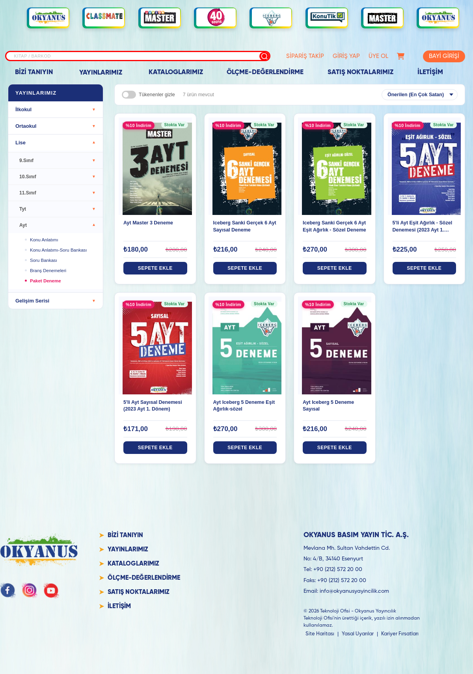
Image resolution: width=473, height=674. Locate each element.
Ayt (57, 225)
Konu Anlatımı (44, 239)
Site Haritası (319, 634)
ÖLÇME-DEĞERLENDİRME (265, 72)
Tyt (57, 209)
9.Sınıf (57, 160)
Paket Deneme (45, 280)
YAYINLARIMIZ (100, 72)
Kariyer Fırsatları (400, 634)
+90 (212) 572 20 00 (337, 569)
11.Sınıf (57, 193)
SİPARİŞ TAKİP (292, 56)
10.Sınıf (57, 176)
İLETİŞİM (430, 72)
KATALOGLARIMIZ (176, 72)
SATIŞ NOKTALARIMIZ (360, 72)
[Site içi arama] (129, 56)
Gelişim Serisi (55, 301)
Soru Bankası (43, 260)
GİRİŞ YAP (332, 56)
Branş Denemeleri (48, 270)
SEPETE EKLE (155, 268)
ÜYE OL (365, 56)
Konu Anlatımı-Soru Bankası (58, 250)
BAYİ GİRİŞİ (440, 56)
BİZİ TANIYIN (34, 72)
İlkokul (55, 109)
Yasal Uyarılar (358, 634)
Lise (55, 143)
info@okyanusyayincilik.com (354, 591)
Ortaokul (55, 126)
